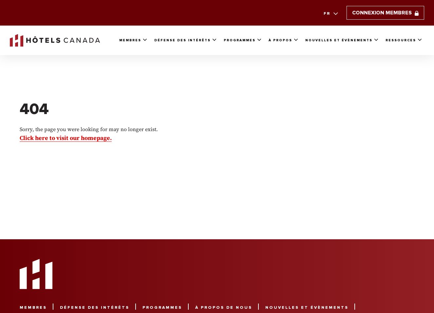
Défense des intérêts (94, 307)
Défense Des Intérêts (182, 40)
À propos (280, 40)
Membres (130, 40)
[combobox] (330, 13)
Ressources (401, 40)
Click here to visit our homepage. (66, 138)
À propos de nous (223, 307)
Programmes (239, 40)
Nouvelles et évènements (338, 40)
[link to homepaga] (55, 40)
